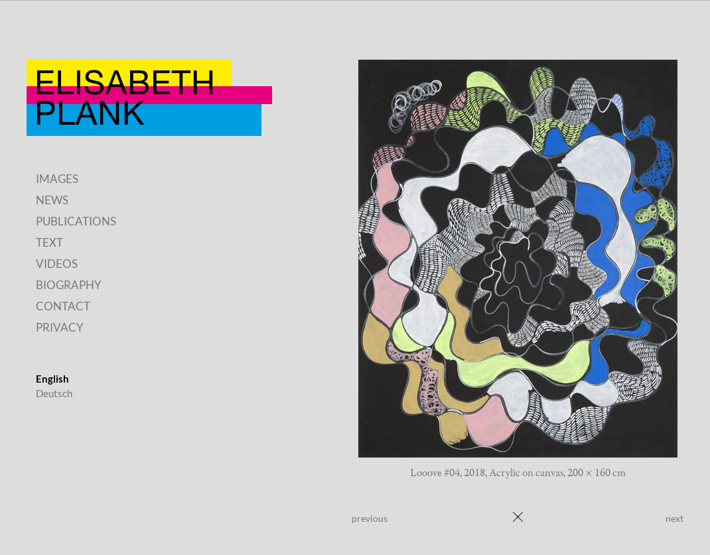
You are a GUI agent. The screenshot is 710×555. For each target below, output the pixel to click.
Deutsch (54, 393)
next (674, 518)
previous (370, 518)
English (52, 379)
